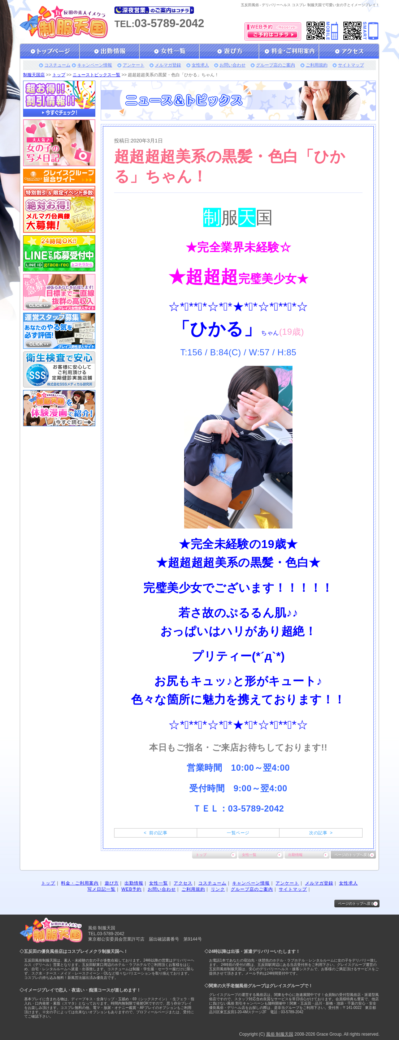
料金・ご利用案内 (80, 883)
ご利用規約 (317, 65)
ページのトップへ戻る (352, 855)
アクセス (183, 883)
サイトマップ (351, 65)
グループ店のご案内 (275, 65)
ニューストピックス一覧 (96, 74)
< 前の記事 (155, 832)
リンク (218, 889)
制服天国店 (34, 74)
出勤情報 (295, 855)
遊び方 (112, 883)
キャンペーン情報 (94, 65)
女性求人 (200, 65)
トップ (58, 74)
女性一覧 (249, 855)
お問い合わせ (233, 65)
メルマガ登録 (168, 65)
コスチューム (57, 65)
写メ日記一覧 (101, 889)
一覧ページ (238, 832)
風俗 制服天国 (279, 1034)
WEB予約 (131, 889)
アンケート (133, 65)
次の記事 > (321, 832)
